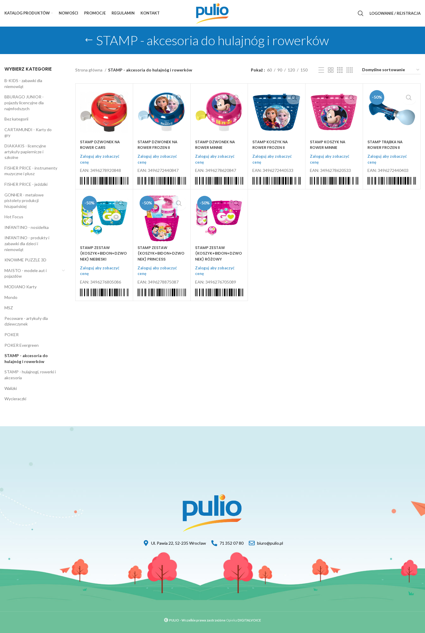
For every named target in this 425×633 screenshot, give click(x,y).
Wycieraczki (15, 398)
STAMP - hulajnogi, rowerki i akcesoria (30, 374)
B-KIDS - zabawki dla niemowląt (23, 83)
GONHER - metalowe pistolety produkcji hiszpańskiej (24, 200)
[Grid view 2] (331, 70)
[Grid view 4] (349, 70)
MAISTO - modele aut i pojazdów (25, 273)
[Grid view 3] (340, 70)
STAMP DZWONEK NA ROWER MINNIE (216, 145)
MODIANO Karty (20, 286)
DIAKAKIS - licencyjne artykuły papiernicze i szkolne (25, 151)
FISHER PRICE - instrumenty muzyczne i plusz (30, 170)
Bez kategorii (16, 118)
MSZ (8, 307)
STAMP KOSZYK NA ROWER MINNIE (329, 145)
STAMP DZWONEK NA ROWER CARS (101, 145)
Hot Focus (13, 216)
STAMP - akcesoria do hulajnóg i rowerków (26, 358)
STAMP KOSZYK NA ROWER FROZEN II (271, 145)
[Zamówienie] (391, 70)
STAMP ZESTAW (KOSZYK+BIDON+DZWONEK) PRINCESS (161, 253)
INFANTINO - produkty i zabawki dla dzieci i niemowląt (26, 243)
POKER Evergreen (21, 345)
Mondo (10, 297)
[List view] (321, 70)
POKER (11, 334)
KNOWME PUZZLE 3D (25, 259)
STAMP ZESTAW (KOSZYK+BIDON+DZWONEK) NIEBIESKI (103, 253)
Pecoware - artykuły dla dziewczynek (26, 321)
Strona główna (89, 69)
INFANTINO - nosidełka (26, 227)
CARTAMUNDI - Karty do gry (28, 132)
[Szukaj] (361, 13)
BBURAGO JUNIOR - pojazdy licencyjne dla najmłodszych (24, 102)
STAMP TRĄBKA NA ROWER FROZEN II (386, 145)
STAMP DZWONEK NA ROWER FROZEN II (159, 145)
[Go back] (88, 40)
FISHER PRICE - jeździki (26, 184)
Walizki (10, 388)
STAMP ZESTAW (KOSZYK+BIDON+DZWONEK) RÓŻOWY (218, 253)
